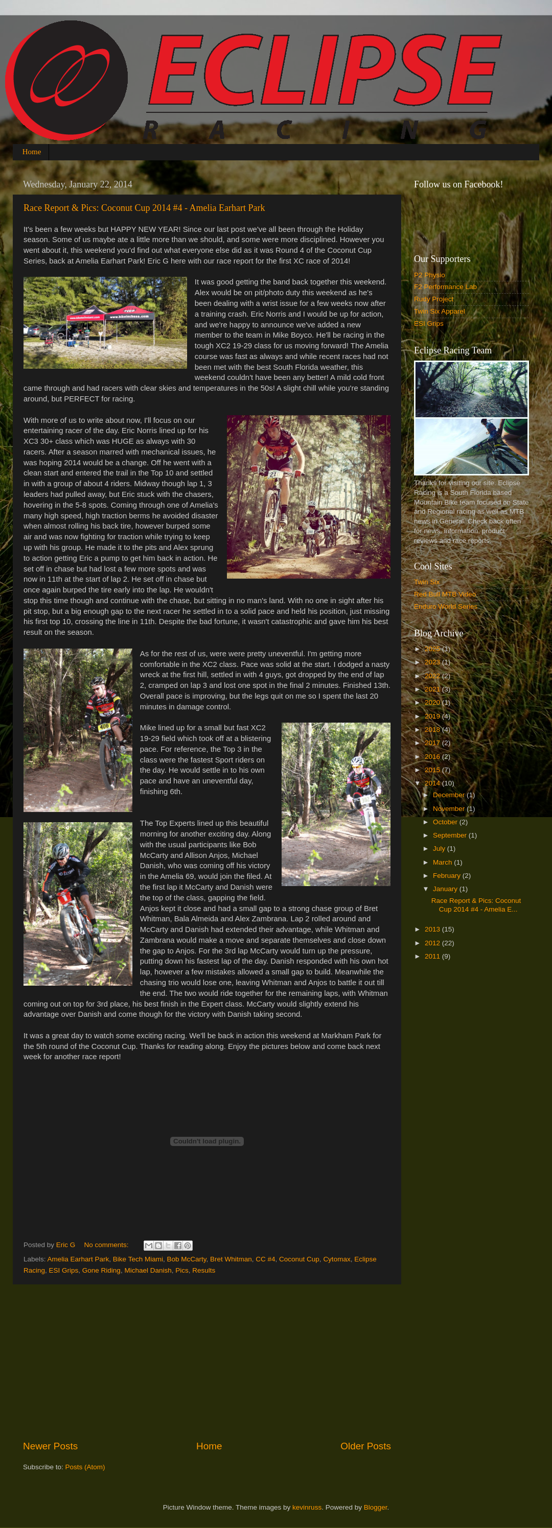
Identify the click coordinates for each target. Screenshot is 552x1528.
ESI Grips (64, 1270)
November (450, 809)
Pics (182, 1270)
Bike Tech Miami (138, 1259)
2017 (433, 743)
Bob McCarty (186, 1259)
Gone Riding (101, 1270)
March (443, 862)
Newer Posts (50, 1446)
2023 (433, 662)
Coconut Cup (299, 1259)
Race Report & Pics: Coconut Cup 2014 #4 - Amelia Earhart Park (144, 208)
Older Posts (365, 1446)
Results (203, 1270)
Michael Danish (147, 1270)
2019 (433, 716)
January (446, 889)
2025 (433, 649)
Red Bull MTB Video (445, 594)
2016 (433, 756)
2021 (433, 689)
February (448, 875)
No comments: (107, 1245)
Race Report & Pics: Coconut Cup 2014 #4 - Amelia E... (476, 905)
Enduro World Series (445, 606)
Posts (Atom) (85, 1467)
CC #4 (265, 1259)
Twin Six (427, 582)
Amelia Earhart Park (78, 1259)
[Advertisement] (207, 1362)
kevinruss (306, 1507)
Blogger (375, 1507)
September (451, 835)
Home (31, 152)
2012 (433, 943)
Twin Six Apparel (439, 311)
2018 (433, 729)
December (450, 795)
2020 (433, 702)
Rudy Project (433, 299)
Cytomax (336, 1259)
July (440, 848)
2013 (433, 929)
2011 (433, 956)
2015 (433, 770)
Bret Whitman (231, 1259)
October (446, 822)
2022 (433, 676)
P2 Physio (429, 275)
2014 (433, 783)
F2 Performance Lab (445, 287)
